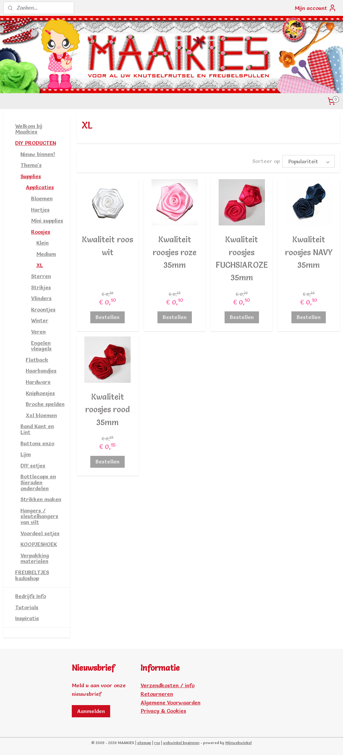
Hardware (38, 381)
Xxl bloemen (41, 415)
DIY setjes (33, 465)
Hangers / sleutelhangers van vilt (39, 516)
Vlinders (41, 298)
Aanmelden (91, 711)
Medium (46, 254)
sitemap (144, 742)
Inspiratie (27, 618)
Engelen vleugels (41, 345)
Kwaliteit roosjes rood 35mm (107, 409)
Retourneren (157, 694)
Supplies (31, 176)
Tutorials (26, 607)
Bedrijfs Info (30, 596)
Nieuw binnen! (38, 154)
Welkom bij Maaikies (28, 129)
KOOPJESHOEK (39, 544)
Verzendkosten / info (167, 685)
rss (157, 742)
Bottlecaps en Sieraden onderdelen (38, 482)
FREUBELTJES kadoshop (32, 575)
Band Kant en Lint (37, 429)
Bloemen (42, 198)
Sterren (41, 276)
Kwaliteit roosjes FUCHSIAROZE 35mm (242, 258)
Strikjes (41, 287)
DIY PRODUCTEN (35, 142)
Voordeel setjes (40, 533)
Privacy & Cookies (163, 710)
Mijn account (315, 8)
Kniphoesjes (40, 393)
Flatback (37, 359)
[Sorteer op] (308, 161)
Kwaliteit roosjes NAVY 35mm (308, 252)
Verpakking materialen (35, 558)
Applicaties (40, 187)
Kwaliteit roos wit (107, 246)
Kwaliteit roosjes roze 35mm (174, 252)
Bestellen (108, 317)
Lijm (26, 454)
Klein (42, 242)
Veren (38, 331)
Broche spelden (45, 404)
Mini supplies (47, 220)
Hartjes (40, 209)
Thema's (31, 165)
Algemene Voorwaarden (170, 702)
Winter (39, 320)
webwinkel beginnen (181, 742)
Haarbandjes (41, 370)
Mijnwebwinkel (238, 742)
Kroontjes (43, 309)
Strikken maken (41, 499)
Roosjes (40, 231)
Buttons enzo (37, 443)
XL (39, 265)
